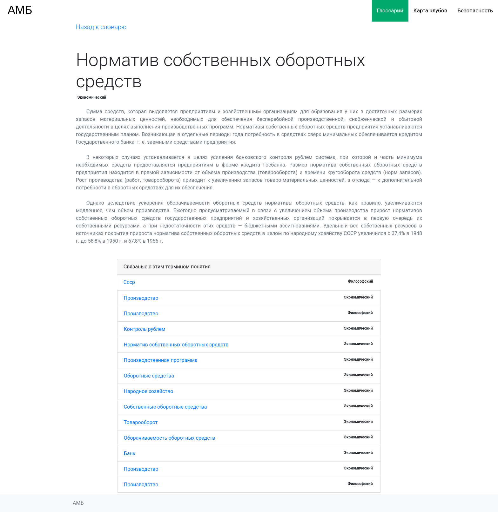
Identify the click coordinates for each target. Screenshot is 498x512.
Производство (141, 298)
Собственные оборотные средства (165, 407)
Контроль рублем (144, 329)
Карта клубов (430, 10)
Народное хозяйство (148, 391)
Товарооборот (141, 422)
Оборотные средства (149, 376)
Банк (130, 453)
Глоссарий (390, 10)
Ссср (129, 282)
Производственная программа (161, 360)
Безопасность (475, 10)
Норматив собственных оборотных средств (176, 345)
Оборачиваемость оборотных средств (169, 438)
